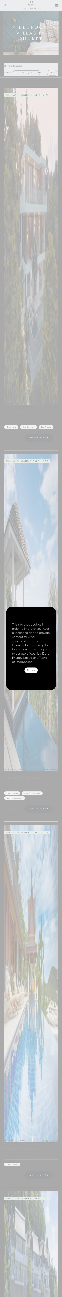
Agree (31, 670)
